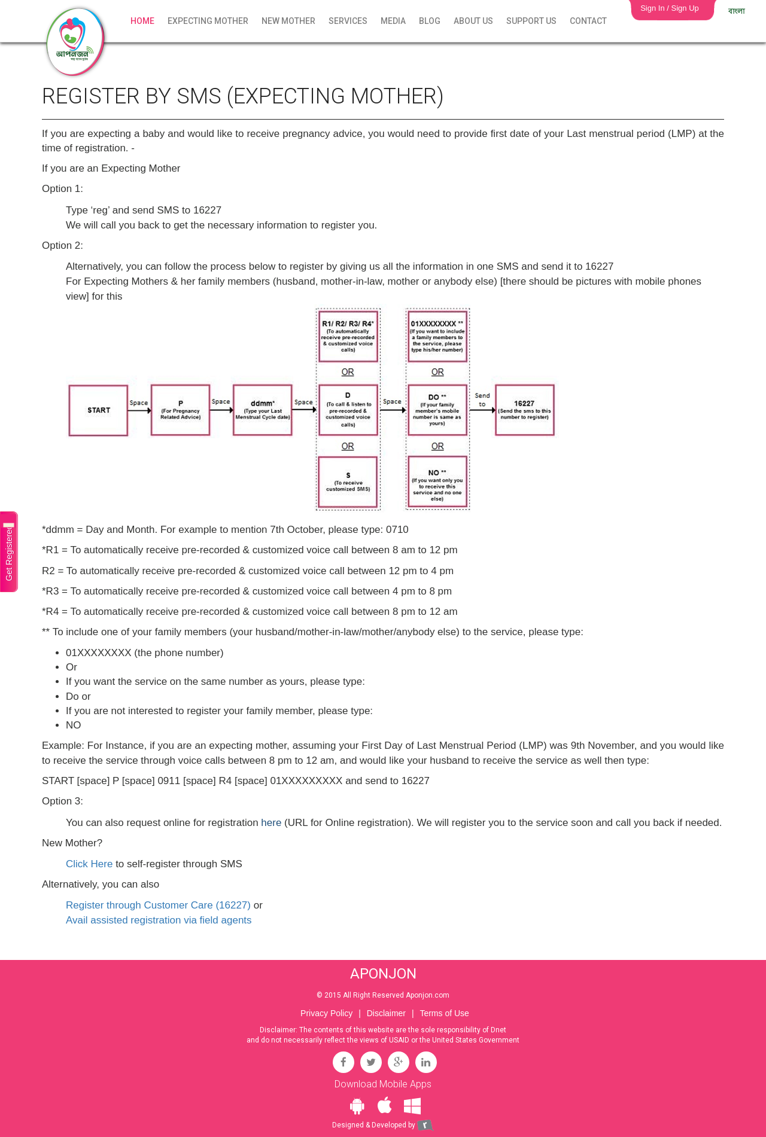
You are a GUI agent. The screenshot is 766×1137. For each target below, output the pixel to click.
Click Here (89, 864)
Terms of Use (444, 1013)
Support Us (531, 21)
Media (393, 21)
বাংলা (736, 11)
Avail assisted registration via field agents (159, 920)
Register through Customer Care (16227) (158, 905)
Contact (588, 21)
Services (348, 21)
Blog (429, 21)
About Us (473, 21)
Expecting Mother (208, 21)
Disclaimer (386, 1013)
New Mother (288, 21)
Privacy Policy (326, 1013)
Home (142, 21)
